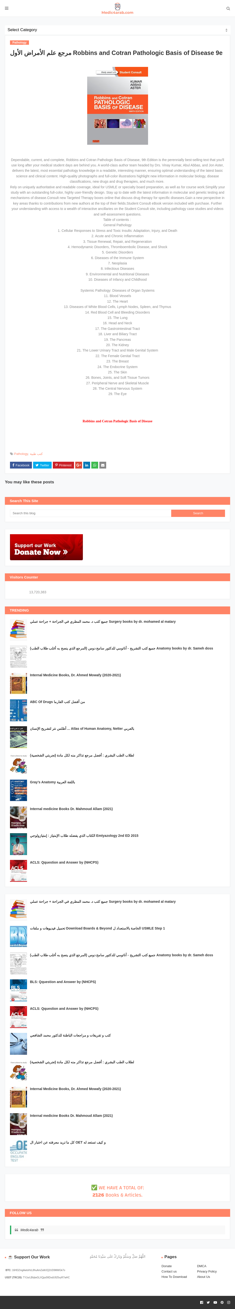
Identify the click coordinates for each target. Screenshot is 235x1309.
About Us (203, 1277)
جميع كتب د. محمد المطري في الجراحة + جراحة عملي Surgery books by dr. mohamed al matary (103, 621)
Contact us (169, 1271)
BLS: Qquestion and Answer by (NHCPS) (63, 982)
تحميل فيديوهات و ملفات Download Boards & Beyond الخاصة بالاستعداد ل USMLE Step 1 (97, 928)
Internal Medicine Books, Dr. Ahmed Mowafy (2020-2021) (75, 675)
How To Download (174, 1277)
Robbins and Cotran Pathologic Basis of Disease (117, 421)
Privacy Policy (207, 1271)
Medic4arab (29, 1230)
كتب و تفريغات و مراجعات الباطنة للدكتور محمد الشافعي (70, 1035)
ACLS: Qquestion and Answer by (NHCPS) (64, 862)
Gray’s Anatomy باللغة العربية (52, 782)
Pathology (21, 454)
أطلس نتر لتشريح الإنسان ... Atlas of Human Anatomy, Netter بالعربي (82, 729)
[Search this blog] (90, 513)
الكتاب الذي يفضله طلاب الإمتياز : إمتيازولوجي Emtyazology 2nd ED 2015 (84, 836)
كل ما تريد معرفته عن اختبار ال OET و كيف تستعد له (68, 1142)
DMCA (201, 1266)
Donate (166, 1266)
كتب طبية (36, 454)
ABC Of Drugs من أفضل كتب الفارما (57, 702)
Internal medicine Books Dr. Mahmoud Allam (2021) (71, 809)
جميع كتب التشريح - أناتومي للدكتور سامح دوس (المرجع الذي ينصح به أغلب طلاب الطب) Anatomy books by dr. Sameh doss (121, 648)
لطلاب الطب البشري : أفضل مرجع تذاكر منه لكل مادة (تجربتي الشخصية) (82, 755)
